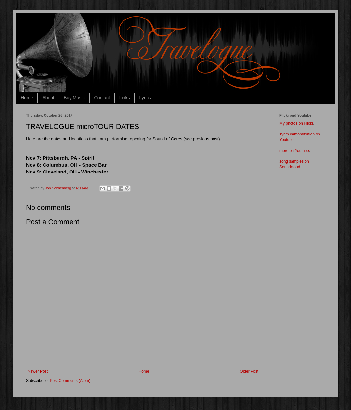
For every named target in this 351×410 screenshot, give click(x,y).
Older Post (249, 371)
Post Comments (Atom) (70, 380)
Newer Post (38, 371)
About (48, 97)
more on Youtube (294, 150)
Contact (102, 97)
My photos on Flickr (296, 123)
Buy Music (74, 97)
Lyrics (145, 97)
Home (27, 97)
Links (124, 97)
